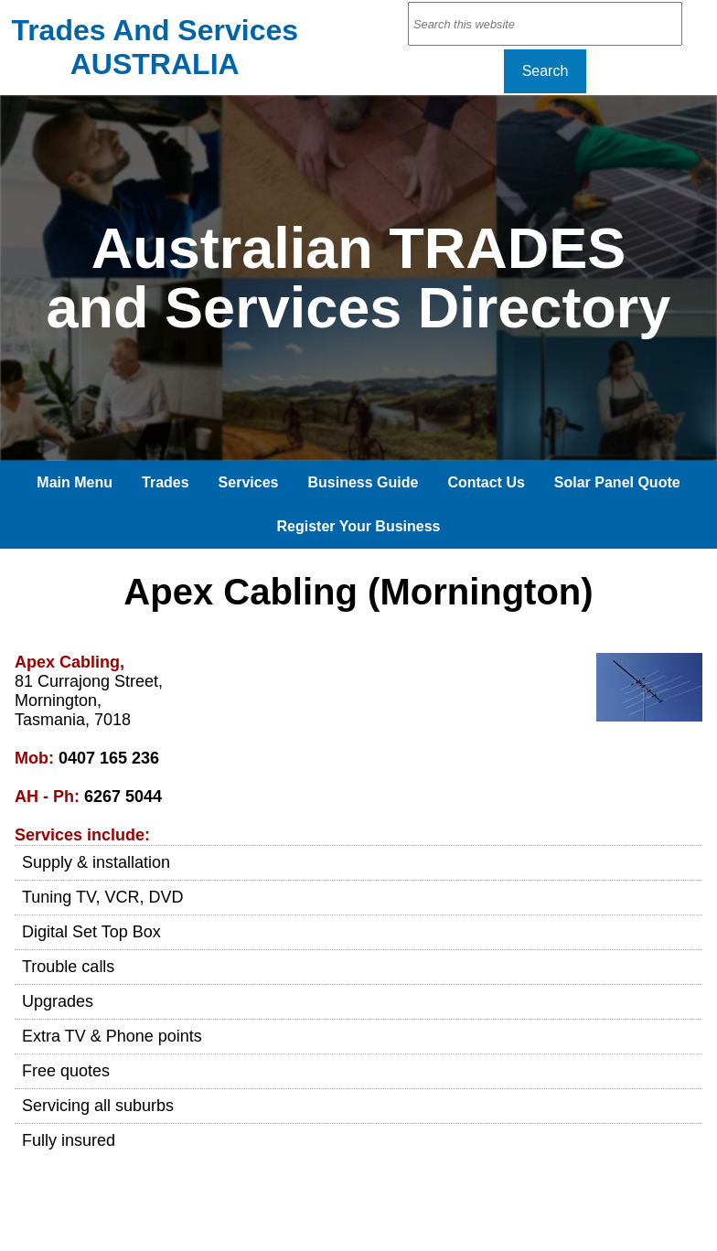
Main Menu (74, 482)
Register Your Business (358, 526)
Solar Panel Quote (617, 482)
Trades (165, 482)
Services (249, 482)
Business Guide (362, 482)
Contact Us (485, 482)
